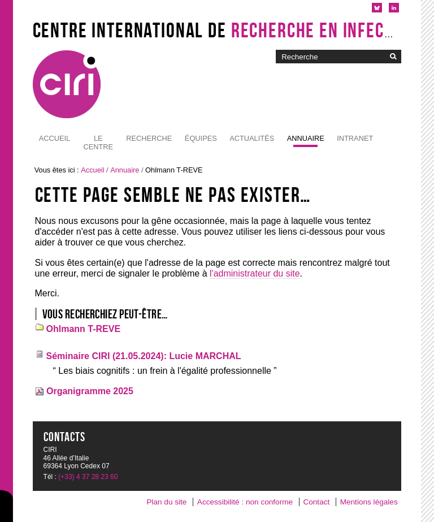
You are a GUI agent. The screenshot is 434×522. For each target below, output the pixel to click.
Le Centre (98, 142)
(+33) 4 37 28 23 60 (88, 477)
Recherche (149, 138)
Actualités (251, 138)
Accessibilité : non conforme (245, 502)
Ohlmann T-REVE (83, 329)
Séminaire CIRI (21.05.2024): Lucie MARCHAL (143, 356)
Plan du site (166, 502)
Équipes (201, 138)
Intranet (355, 138)
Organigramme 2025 (89, 391)
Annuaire (305, 138)
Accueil (54, 138)
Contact (316, 502)
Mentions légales (369, 502)
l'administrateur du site (255, 273)
